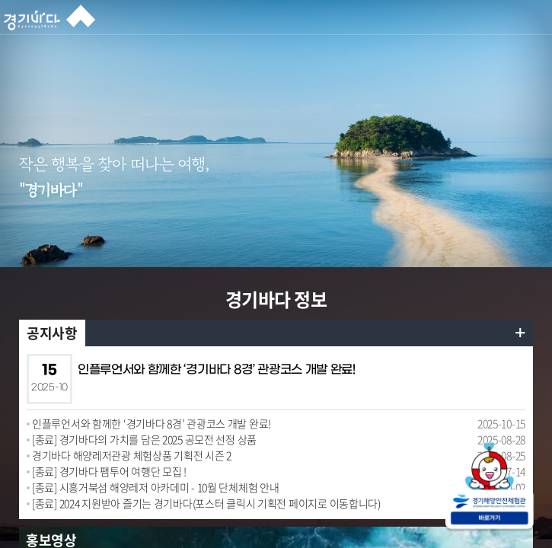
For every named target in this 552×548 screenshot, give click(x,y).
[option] (276, 192)
